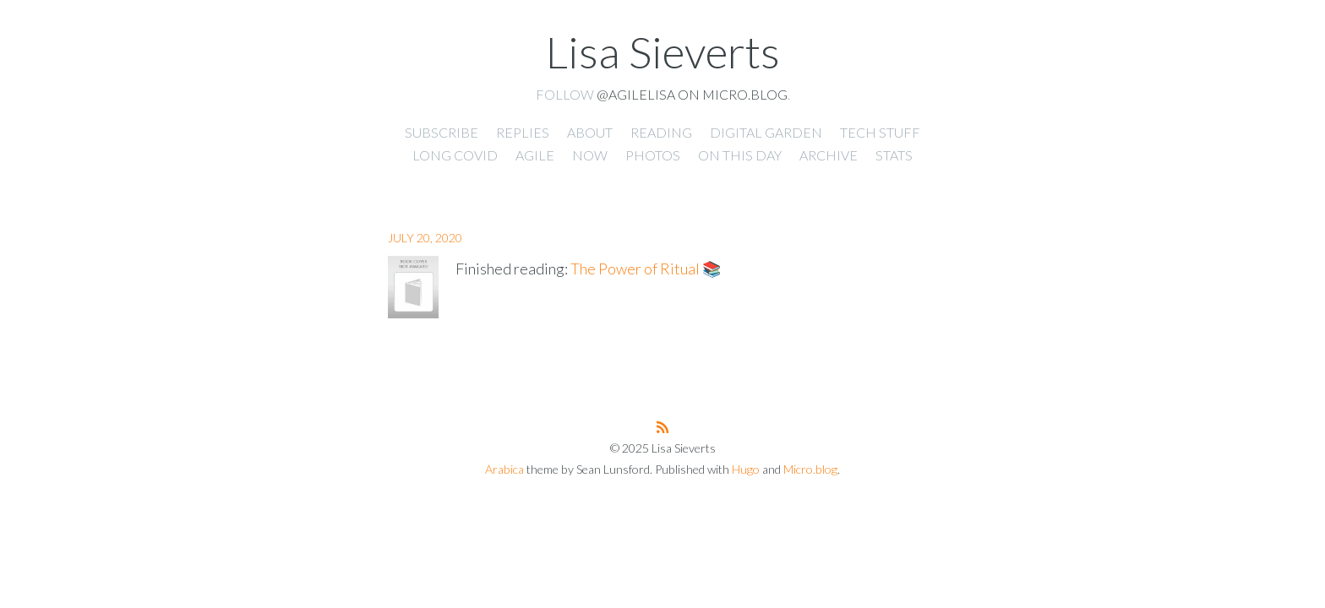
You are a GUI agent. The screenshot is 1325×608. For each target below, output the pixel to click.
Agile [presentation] (534, 155)
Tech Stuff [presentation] (880, 132)
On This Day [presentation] (740, 155)
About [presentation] (590, 132)
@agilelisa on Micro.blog (692, 94)
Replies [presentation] (522, 132)
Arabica (504, 469)
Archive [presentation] (828, 155)
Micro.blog (810, 469)
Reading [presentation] (661, 132)
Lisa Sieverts (663, 51)
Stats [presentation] (894, 155)
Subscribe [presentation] (441, 132)
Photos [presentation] (652, 155)
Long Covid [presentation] (455, 155)
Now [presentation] (590, 155)
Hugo (746, 469)
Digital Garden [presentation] (766, 132)
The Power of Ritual (635, 268)
